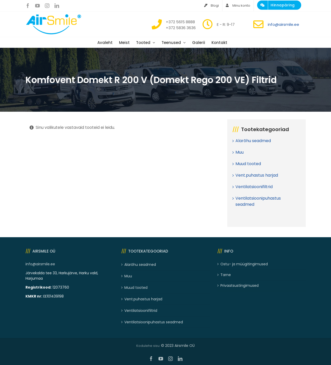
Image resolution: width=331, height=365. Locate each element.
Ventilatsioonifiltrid (254, 187)
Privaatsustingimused (239, 285)
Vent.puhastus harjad (256, 175)
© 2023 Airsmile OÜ (178, 345)
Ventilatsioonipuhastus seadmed (153, 322)
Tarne (225, 274)
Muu (239, 152)
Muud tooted (248, 164)
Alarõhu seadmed (253, 141)
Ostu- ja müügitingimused (244, 264)
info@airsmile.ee (283, 24)
